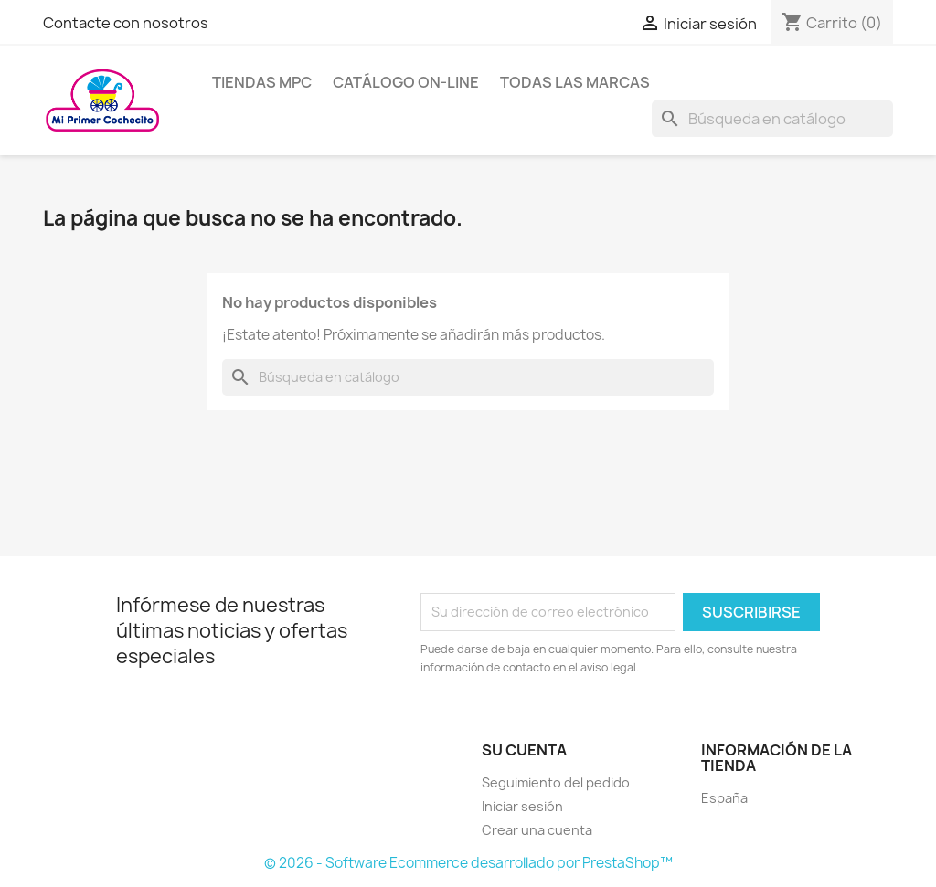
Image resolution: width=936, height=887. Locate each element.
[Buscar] (772, 118)
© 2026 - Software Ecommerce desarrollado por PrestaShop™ (468, 862)
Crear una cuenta (537, 830)
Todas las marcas (575, 82)
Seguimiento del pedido (556, 782)
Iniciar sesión (522, 806)
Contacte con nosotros (125, 23)
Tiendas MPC (262, 82)
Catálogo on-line (406, 82)
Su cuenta (524, 750)
